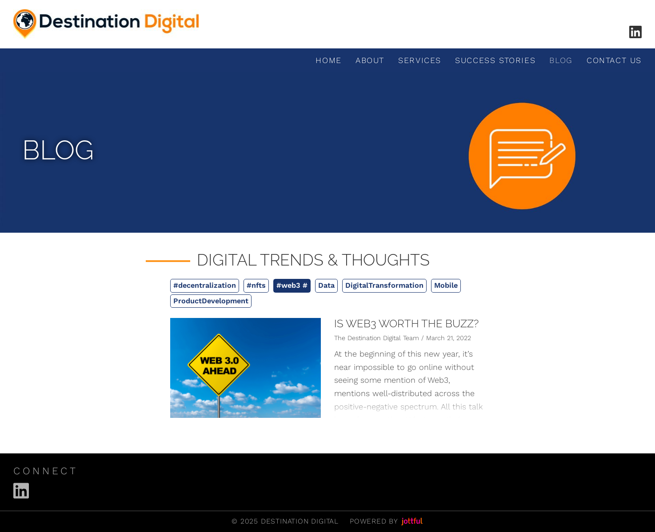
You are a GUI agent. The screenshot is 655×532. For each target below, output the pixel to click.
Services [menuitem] (419, 60)
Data (326, 285)
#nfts (256, 285)
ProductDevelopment (210, 301)
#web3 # (292, 285)
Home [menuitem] (328, 60)
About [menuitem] (369, 60)
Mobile (446, 285)
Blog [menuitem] (560, 60)
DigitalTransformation (384, 285)
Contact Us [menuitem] (614, 60)
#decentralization (204, 285)
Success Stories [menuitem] (495, 60)
